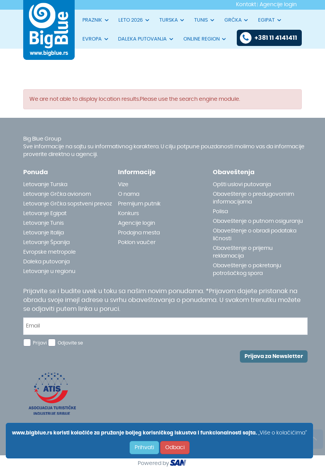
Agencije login (136, 223)
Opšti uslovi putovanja (242, 184)
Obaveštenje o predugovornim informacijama (253, 198)
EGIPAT (270, 20)
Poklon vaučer (137, 242)
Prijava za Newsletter (274, 356)
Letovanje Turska (45, 184)
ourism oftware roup (179, 464)
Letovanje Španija (46, 242)
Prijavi (40, 343)
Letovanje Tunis (43, 223)
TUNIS (204, 20)
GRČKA (236, 20)
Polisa (220, 211)
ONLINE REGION (205, 39)
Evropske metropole (49, 252)
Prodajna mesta (139, 233)
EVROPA (95, 39)
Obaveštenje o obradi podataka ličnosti (254, 234)
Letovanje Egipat (45, 213)
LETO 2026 (134, 20)
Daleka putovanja (46, 262)
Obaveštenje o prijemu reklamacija (243, 252)
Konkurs (128, 213)
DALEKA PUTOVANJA (146, 39)
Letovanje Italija (43, 233)
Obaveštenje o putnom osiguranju (258, 221)
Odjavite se (70, 343)
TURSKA (172, 20)
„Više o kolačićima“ (282, 433)
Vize (123, 184)
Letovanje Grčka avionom (57, 194)
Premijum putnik (139, 204)
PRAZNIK (95, 20)
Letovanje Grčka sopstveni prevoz (67, 204)
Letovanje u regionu (49, 271)
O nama (128, 194)
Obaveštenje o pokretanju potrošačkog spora (247, 269)
